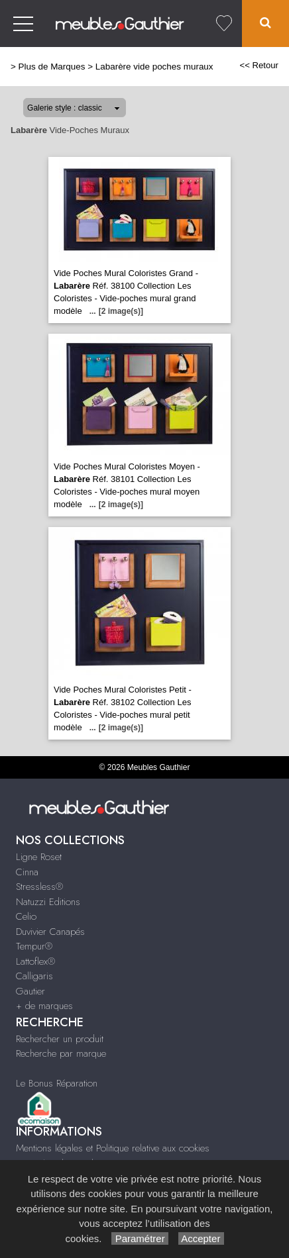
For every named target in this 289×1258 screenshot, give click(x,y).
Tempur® (34, 946)
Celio (26, 916)
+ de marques (44, 1005)
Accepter (201, 1238)
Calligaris (34, 976)
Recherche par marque (61, 1053)
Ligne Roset (39, 856)
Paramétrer (139, 1238)
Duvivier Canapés (50, 931)
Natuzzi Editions (48, 902)
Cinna (27, 872)
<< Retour (258, 65)
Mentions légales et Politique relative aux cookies (112, 1148)
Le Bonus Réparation (56, 1083)
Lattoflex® (35, 961)
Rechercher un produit (59, 1039)
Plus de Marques (52, 67)
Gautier (30, 991)
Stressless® (39, 886)
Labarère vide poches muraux (154, 67)
